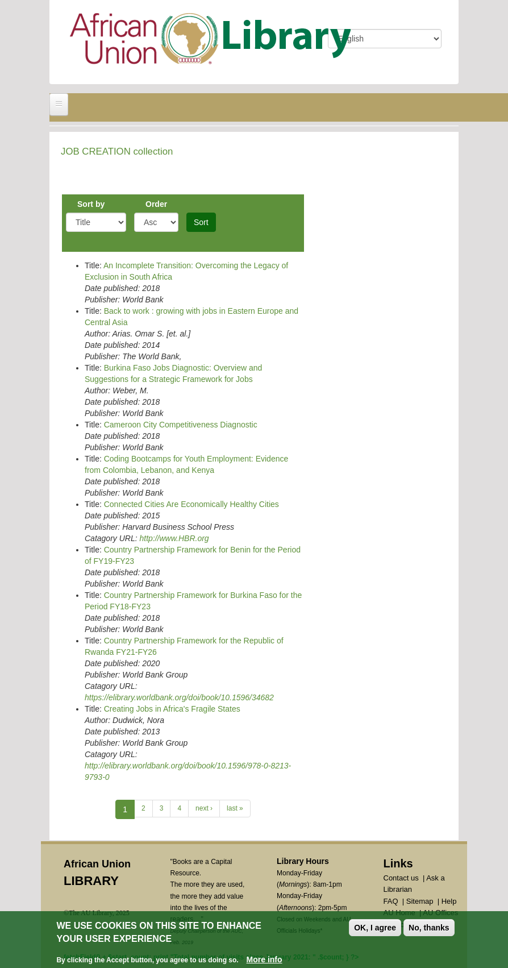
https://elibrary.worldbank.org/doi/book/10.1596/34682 (179, 697)
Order (156, 204)
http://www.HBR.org (174, 538)
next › (204, 808)
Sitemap (420, 901)
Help (449, 901)
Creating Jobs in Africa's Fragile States (172, 708)
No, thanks (429, 928)
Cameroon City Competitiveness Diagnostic (180, 424)
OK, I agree (375, 928)
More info (264, 960)
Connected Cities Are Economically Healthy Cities (191, 504)
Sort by (91, 204)
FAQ (391, 901)
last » (235, 808)
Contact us (401, 878)
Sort (201, 222)
